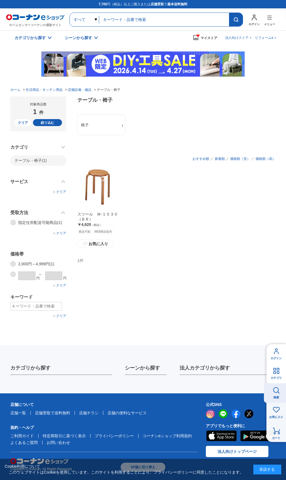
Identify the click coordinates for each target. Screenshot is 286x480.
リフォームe (264, 37)
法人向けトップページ (237, 451)
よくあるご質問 (24, 442)
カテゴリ (276, 377)
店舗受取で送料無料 (52, 413)
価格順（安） (240, 159)
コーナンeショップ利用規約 (167, 436)
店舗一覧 (18, 413)
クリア (23, 123)
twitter (248, 413)
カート (276, 437)
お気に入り (95, 244)
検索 (276, 397)
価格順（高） (266, 159)
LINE (223, 413)
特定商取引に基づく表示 (64, 436)
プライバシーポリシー (114, 436)
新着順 (220, 159)
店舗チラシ (89, 413)
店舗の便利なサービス (127, 413)
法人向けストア (237, 37)
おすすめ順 (200, 159)
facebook (236, 413)
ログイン (276, 358)
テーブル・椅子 (31, 160)
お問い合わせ (58, 442)
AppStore (221, 436)
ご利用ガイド (22, 436)
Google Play (258, 436)
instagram (210, 413)
